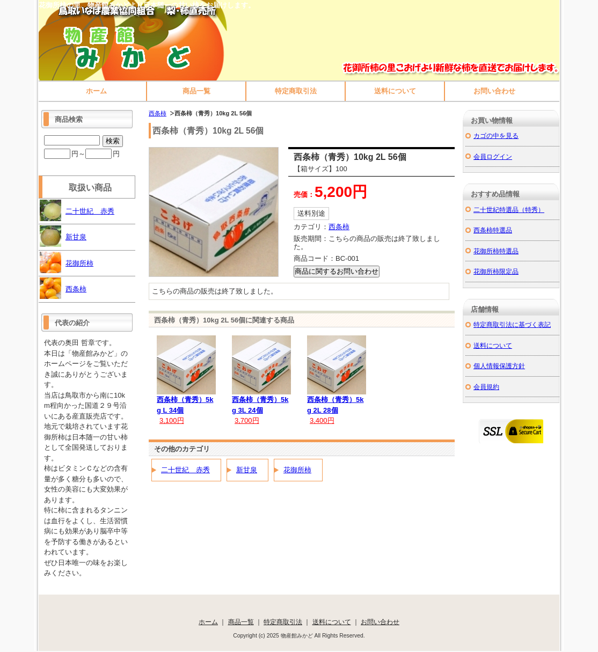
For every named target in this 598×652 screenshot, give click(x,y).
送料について (395, 91)
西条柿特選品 (492, 229)
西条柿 (157, 113)
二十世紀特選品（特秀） (508, 209)
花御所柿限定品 (496, 271)
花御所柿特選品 (496, 250)
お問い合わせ (494, 91)
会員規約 (486, 386)
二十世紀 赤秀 (185, 470)
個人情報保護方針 (499, 365)
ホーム (96, 91)
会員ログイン (492, 156)
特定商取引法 (296, 91)
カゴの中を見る (496, 135)
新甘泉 (246, 470)
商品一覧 (196, 91)
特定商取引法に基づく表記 (512, 324)
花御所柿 (297, 470)
